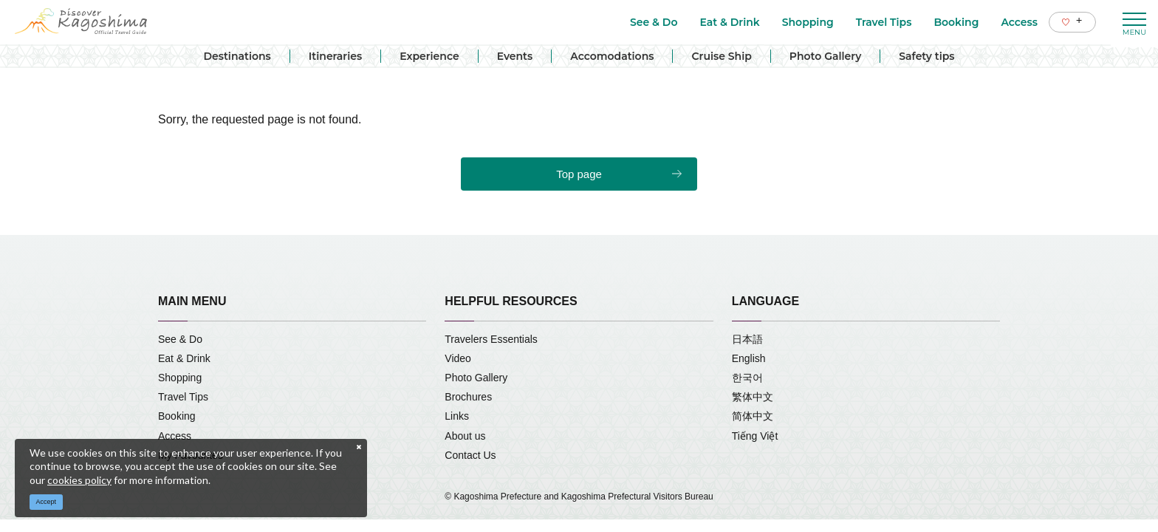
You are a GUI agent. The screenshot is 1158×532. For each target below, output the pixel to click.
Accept (46, 501)
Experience (429, 56)
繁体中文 (752, 397)
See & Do (180, 339)
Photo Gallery (825, 56)
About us (465, 436)
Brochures (468, 397)
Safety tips (926, 56)
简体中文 (752, 416)
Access (174, 436)
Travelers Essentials (491, 339)
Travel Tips (183, 397)
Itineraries (335, 56)
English (749, 358)
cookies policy (79, 480)
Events (515, 56)
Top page (579, 174)
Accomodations (612, 56)
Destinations (236, 56)
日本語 (747, 339)
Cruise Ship (721, 56)
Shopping (180, 377)
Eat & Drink (184, 358)
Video (458, 358)
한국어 (747, 377)
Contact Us (470, 455)
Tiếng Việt (755, 436)
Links (457, 416)
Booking (177, 416)
